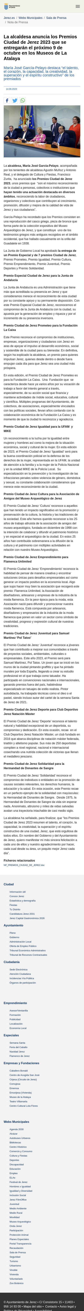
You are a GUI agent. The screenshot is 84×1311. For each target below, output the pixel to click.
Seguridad (15, 1256)
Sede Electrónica (18, 969)
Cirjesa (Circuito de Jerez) (23, 1079)
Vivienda (14, 1274)
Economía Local (18, 1028)
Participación (16, 1230)
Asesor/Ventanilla (19, 1010)
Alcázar (14, 1133)
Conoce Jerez (17, 896)
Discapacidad (17, 1164)
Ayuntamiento (13, 925)
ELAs (12, 1177)
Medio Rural (16, 1213)
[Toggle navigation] (78, 6)
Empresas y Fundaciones (21, 1063)
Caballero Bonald (19, 1070)
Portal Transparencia (20, 1243)
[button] (7, 100)
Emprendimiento (15, 1003)
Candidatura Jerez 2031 (22, 913)
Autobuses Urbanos (20, 1138)
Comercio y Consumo (21, 1151)
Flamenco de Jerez (20, 1056)
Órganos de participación (23, 982)
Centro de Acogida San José (24, 1075)
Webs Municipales (16, 1121)
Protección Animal (19, 1234)
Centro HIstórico (18, 1147)
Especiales (11, 1035)
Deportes (14, 1160)
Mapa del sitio (33, 1306)
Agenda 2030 (17, 1129)
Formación (15, 1015)
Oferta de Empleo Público (23, 946)
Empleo (14, 1173)
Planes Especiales (19, 1239)
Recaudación (16, 1248)
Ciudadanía (12, 962)
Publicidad (15, 1019)
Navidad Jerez (17, 1051)
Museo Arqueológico (20, 1221)
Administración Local (20, 941)
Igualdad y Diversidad (21, 1191)
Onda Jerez (16, 1226)
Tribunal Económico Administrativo (28, 950)
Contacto (51, 1306)
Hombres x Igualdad (20, 1186)
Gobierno (14, 937)
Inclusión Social (18, 1195)
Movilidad (15, 1217)
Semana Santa (17, 1042)
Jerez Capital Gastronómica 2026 (27, 918)
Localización (16, 1023)
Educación (15, 1169)
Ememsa (14, 1088)
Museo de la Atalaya (20, 1097)
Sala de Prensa (18, 1252)
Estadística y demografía (23, 900)
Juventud (14, 1204)
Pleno (13, 933)
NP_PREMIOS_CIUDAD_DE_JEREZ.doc (24, 865)
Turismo (14, 1261)
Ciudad (9, 884)
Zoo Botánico (16, 1283)
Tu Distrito (15, 909)
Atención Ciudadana (20, 974)
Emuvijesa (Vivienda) (21, 1092)
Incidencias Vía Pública (22, 978)
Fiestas (13, 905)
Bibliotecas (15, 1142)
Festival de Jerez (18, 1182)
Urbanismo (15, 1265)
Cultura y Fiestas (18, 1155)
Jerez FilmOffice (18, 1199)
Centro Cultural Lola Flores (24, 1106)
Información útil (18, 891)
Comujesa (15, 1084)
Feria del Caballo (18, 1047)
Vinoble (13, 1270)
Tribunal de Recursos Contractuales (28, 955)
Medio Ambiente (18, 1208)
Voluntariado (16, 1278)
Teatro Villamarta (18, 1101)
